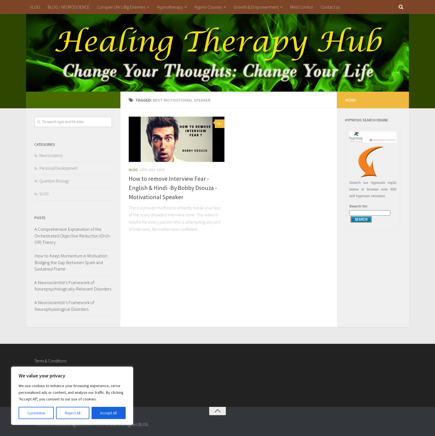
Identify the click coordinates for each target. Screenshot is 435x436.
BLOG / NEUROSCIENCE (68, 7)
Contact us (330, 7)
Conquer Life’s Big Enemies (121, 7)
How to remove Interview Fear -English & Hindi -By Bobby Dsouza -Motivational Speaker (173, 188)
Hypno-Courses (208, 7)
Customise (36, 412)
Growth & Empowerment (256, 7)
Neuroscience (50, 155)
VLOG (35, 7)
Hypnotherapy (170, 7)
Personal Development (58, 168)
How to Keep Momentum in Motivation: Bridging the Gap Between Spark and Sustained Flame (71, 262)
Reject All (72, 412)
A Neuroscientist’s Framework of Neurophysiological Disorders (64, 305)
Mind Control (301, 7)
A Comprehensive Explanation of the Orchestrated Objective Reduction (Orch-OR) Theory (72, 235)
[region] (72, 396)
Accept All (108, 412)
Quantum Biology (54, 181)
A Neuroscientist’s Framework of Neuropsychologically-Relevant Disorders (72, 285)
